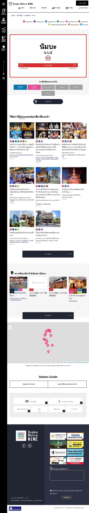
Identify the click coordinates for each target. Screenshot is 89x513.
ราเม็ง (12, 201)
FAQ (27, 497)
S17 (71, 292)
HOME (13, 15)
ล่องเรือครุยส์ (25, 240)
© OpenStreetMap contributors (80, 362)
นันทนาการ (12, 240)
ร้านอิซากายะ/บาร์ (72, 154)
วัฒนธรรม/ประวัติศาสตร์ (47, 157)
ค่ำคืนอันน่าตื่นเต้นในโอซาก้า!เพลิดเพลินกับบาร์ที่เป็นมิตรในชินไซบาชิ (21, 192)
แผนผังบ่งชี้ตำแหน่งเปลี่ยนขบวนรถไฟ (67, 384)
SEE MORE (58, 254)
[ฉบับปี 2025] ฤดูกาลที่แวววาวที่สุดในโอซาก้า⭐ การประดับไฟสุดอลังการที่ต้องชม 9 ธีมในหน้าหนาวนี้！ (22, 147)
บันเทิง (56, 157)
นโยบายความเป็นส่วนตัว (26, 500)
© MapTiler (70, 362)
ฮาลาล (43, 159)
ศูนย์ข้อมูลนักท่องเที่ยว (16, 299)
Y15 (16, 289)
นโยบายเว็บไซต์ (15, 500)
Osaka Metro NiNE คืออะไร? (17, 497)
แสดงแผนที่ (48, 101)
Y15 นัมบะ (20, 86)
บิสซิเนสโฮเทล (47, 204)
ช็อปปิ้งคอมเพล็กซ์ (73, 301)
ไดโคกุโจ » (73, 69)
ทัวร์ (63, 156)
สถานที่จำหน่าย (24, 242)
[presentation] (65, 485)
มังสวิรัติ (48, 159)
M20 (31, 289)
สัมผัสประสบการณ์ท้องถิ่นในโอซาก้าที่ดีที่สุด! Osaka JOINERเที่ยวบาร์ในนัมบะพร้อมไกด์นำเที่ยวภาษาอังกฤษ (74, 147)
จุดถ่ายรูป (16, 156)
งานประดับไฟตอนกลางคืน (22, 154)
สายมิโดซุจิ (27, 15)
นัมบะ (33, 15)
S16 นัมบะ (34, 86)
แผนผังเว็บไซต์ (38, 500)
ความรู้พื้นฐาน (39, 204)
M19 (75, 289)
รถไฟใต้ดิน (20, 15)
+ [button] (10, 325)
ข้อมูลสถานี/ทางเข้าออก (29, 384)
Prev (12, 291)
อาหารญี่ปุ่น (38, 160)
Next (84, 291)
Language (82, 3)
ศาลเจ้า (56, 240)
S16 (20, 289)
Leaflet (64, 362)
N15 (79, 292)
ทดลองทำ (38, 159)
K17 (75, 292)
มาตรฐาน (12, 154)
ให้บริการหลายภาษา (14, 298)
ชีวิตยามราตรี (54, 159)
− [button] (10, 328)
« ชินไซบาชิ (23, 69)
